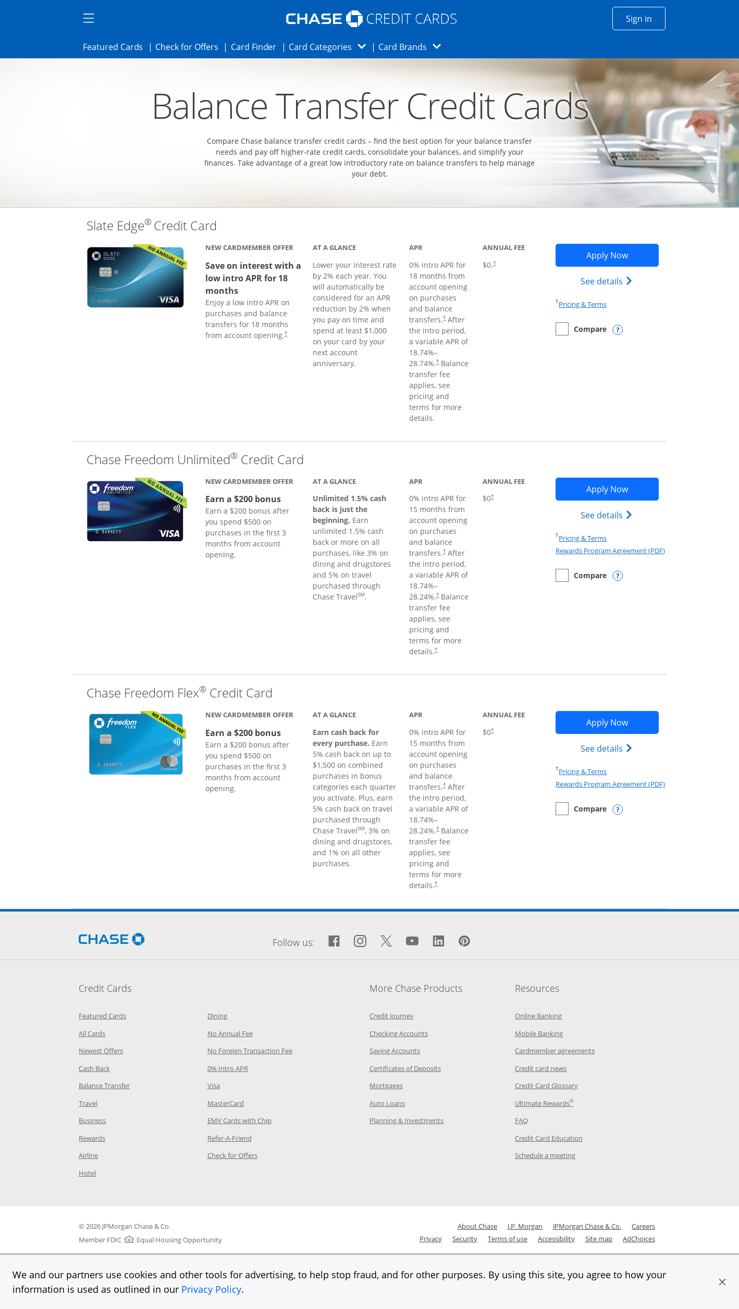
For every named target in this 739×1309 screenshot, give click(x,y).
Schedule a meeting (545, 1155)
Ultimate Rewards (544, 1103)
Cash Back (94, 1068)
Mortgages (386, 1085)
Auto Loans (387, 1103)
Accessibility (556, 1238)
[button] (722, 1282)
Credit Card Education (549, 1138)
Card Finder (257, 46)
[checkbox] (581, 329)
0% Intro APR (227, 1068)
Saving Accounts (395, 1050)
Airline (88, 1155)
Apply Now (622, 254)
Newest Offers (101, 1050)
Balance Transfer (104, 1085)
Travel (88, 1103)
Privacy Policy (211, 1289)
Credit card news (540, 1068)
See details (608, 281)
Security (464, 1238)
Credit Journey (392, 1015)
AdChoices (639, 1238)
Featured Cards (116, 46)
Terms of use (507, 1238)
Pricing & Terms (583, 304)
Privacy (431, 1238)
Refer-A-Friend (229, 1138)
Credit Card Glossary (546, 1085)
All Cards (92, 1033)
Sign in (646, 18)
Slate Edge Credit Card (152, 225)
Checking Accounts (399, 1033)
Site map (598, 1238)
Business (92, 1120)
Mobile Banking (539, 1033)
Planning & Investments (407, 1120)
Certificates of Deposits (405, 1068)
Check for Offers (189, 46)
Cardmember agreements (555, 1050)
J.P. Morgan (525, 1226)
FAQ (521, 1120)
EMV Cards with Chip (239, 1120)
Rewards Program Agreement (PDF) (610, 550)
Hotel (87, 1173)
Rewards (92, 1138)
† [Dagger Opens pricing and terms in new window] (286, 333)
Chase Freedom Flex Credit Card (180, 692)
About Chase (477, 1226)
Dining (217, 1015)
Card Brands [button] (413, 46)
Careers (643, 1226)
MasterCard (225, 1103)
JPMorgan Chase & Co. (587, 1226)
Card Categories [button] (330, 46)
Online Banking (538, 1015)
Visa (213, 1085)
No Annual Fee (230, 1033)
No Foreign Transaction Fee (249, 1050)
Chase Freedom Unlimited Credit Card (195, 459)
